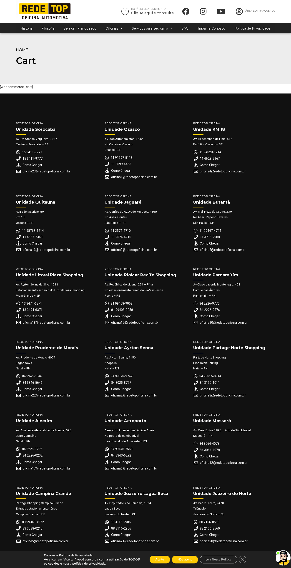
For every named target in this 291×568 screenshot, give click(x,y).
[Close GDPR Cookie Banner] (247, 559)
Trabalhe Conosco (211, 28)
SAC (185, 28)
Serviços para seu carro (152, 28)
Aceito (155, 559)
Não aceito (183, 559)
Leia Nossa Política (221, 559)
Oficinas (114, 28)
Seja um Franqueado (80, 28)
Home (22, 50)
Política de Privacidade (252, 28)
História (26, 28)
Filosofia (48, 28)
